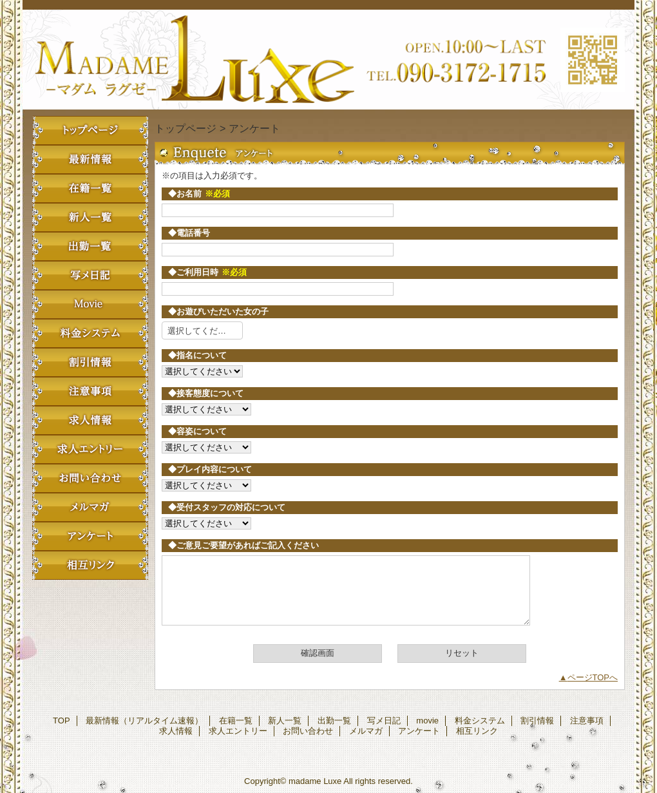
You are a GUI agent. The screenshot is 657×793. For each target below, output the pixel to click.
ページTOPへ (592, 677)
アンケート (90, 536)
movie (90, 304)
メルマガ (90, 507)
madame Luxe (328, 60)
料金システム (90, 333)
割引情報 (90, 362)
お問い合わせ (90, 478)
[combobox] (202, 330)
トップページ (185, 128)
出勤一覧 (90, 246)
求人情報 (90, 420)
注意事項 (90, 391)
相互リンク (90, 565)
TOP (90, 130)
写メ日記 (90, 275)
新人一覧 (90, 217)
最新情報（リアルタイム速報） (90, 159)
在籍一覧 (90, 188)
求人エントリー (90, 449)
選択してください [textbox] (200, 331)
